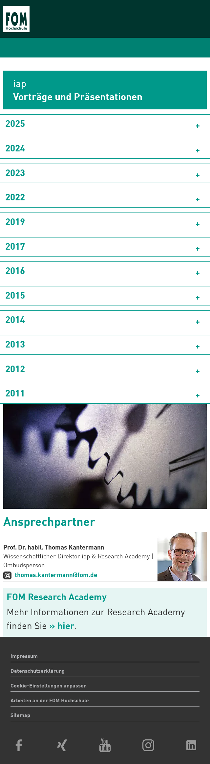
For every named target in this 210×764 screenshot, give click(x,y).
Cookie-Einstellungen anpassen (48, 686)
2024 (15, 149)
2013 (15, 345)
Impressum (24, 656)
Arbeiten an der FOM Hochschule (49, 701)
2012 (15, 369)
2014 (15, 320)
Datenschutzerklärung (37, 671)
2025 (15, 124)
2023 (15, 173)
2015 (15, 296)
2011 (15, 394)
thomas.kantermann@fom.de (56, 575)
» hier (61, 626)
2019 (15, 222)
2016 (15, 271)
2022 (15, 198)
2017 (15, 247)
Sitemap (20, 715)
